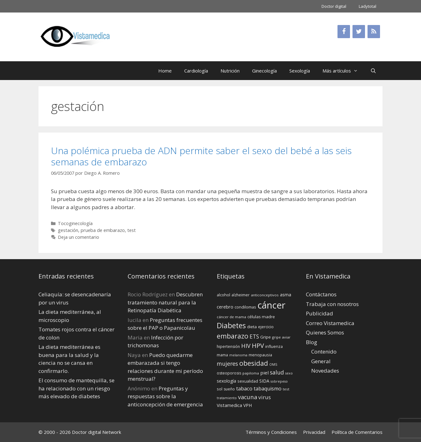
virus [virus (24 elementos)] (264, 397)
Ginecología (264, 71)
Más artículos (343, 70)
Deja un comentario (78, 237)
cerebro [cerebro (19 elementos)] (225, 307)
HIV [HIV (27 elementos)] (246, 345)
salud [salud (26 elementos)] (277, 372)
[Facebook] (343, 31)
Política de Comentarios (357, 432)
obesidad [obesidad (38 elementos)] (253, 363)
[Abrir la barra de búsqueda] (373, 70)
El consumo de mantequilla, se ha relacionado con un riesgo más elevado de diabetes (76, 388)
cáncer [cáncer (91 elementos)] (271, 305)
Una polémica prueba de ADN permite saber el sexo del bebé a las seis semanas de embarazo (201, 156)
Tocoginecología (75, 223)
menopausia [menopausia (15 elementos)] (260, 355)
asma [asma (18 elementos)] (285, 295)
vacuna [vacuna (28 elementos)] (247, 397)
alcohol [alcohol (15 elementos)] (223, 295)
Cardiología (196, 71)
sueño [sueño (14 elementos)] (229, 389)
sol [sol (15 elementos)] (219, 389)
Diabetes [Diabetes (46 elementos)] (231, 325)
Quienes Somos (325, 332)
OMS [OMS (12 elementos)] (273, 364)
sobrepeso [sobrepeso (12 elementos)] (279, 381)
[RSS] (374, 31)
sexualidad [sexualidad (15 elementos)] (247, 381)
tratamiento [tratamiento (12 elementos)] (227, 398)
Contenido (324, 351)
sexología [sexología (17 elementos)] (226, 381)
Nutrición (230, 71)
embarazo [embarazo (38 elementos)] (232, 335)
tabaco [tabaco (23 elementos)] (244, 388)
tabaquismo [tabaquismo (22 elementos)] (268, 388)
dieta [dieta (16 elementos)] (252, 326)
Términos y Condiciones (271, 432)
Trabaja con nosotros (332, 304)
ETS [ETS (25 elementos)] (254, 336)
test (131, 230)
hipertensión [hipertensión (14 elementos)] (228, 346)
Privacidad (314, 432)
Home (165, 71)
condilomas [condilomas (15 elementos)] (245, 307)
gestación (68, 230)
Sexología (299, 71)
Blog (311, 342)
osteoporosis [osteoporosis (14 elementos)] (229, 373)
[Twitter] (359, 31)
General (321, 361)
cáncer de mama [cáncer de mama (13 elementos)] (231, 316)
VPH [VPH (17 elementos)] (247, 405)
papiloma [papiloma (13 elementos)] (250, 373)
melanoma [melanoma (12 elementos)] (238, 355)
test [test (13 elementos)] (286, 389)
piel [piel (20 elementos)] (264, 372)
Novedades (325, 370)
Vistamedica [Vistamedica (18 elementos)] (229, 405)
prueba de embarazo (103, 230)
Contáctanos (321, 294)
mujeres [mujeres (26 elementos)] (227, 363)
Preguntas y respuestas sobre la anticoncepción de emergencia (165, 396)
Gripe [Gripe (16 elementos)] (265, 337)
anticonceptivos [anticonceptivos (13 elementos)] (265, 295)
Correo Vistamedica (330, 323)
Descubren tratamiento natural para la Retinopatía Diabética (165, 302)
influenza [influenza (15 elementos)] (274, 346)
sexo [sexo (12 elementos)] (289, 373)
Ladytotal (367, 6)
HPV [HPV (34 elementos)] (258, 345)
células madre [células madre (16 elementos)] (261, 316)
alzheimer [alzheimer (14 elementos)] (240, 295)
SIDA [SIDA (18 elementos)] (264, 381)
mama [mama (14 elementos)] (222, 355)
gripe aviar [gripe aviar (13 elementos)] (281, 337)
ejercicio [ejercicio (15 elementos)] (266, 326)
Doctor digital (334, 6)
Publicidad (319, 313)
